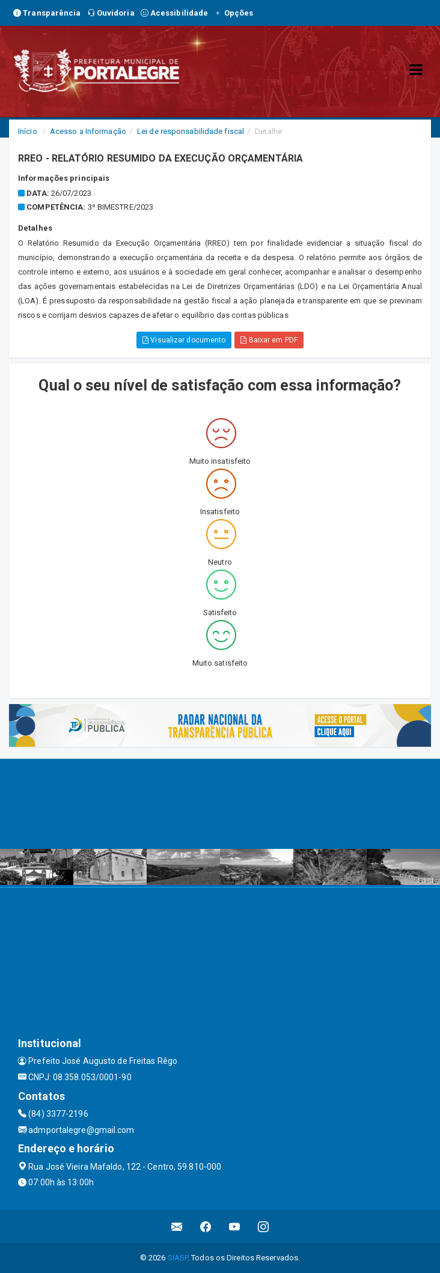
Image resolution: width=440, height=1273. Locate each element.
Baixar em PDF (269, 340)
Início (27, 131)
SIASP (178, 1257)
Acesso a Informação (88, 131)
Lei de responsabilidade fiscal (190, 131)
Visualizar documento (183, 340)
